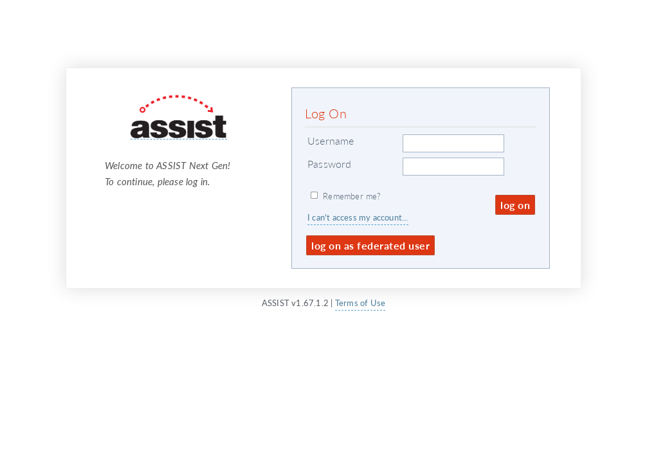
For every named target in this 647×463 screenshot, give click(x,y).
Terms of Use (360, 302)
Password (329, 163)
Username (330, 140)
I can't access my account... (357, 217)
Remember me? (352, 196)
